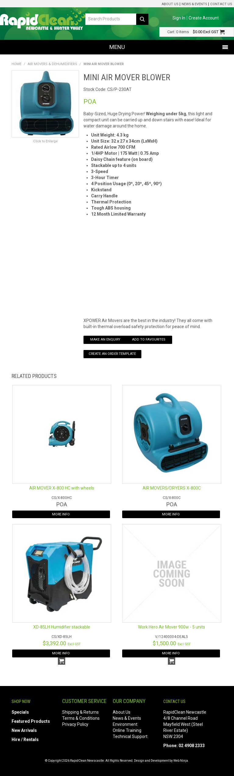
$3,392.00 (62, 643)
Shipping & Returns (80, 712)
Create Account (204, 18)
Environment (125, 724)
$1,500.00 (172, 643)
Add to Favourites (148, 339)
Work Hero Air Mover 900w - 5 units (171, 627)
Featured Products (31, 721)
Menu (117, 47)
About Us (169, 4)
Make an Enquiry (105, 339)
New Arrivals (24, 730)
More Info (61, 514)
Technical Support (130, 736)
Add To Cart (61, 661)
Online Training (127, 730)
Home (16, 64)
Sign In (178, 18)
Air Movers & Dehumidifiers (52, 64)
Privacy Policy (75, 724)
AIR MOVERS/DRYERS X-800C (172, 488)
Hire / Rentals (25, 739)
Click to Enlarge (45, 141)
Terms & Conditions (81, 718)
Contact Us (221, 4)
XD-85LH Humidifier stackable (61, 627)
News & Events (194, 4)
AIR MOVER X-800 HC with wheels (61, 488)
